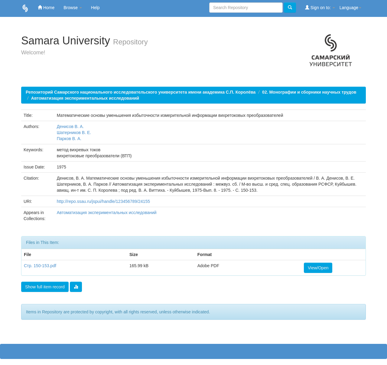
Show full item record (45, 286)
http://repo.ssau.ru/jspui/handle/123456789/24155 (103, 201)
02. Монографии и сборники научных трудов (309, 92)
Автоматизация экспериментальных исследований (85, 98)
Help (95, 7)
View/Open (318, 267)
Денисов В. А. (70, 126)
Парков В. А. (69, 138)
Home (46, 7)
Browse (72, 7)
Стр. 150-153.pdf (40, 265)
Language (350, 7)
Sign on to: (320, 7)
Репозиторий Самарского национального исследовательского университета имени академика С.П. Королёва (140, 92)
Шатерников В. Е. (74, 132)
